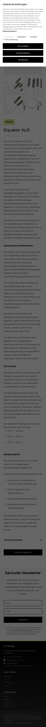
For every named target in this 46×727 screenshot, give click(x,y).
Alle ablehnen (23, 60)
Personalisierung (10, 40)
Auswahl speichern (23, 53)
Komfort (33, 37)
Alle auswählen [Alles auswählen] (23, 46)
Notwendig (8, 37)
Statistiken (21, 37)
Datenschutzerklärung (9, 31)
